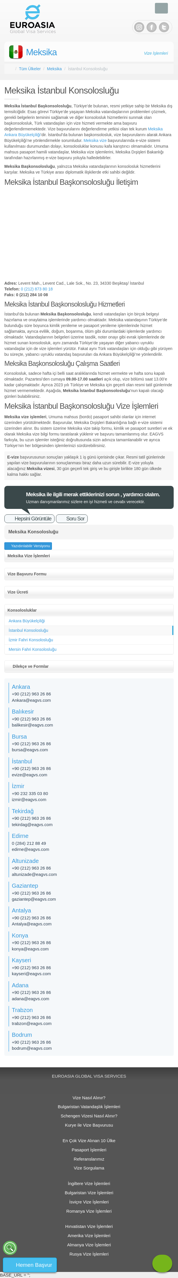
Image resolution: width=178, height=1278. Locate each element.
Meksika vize (95, 140)
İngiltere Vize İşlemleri (89, 1183)
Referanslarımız (89, 1159)
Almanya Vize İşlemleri (89, 1244)
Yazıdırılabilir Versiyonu (30, 546)
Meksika (41, 52)
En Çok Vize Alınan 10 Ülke (89, 1140)
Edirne (20, 836)
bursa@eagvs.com (30, 749)
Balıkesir (23, 711)
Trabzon (22, 1010)
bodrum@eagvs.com (32, 1048)
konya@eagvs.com (30, 948)
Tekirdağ (23, 811)
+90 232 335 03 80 (30, 793)
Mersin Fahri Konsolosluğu (33, 649)
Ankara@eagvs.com (31, 700)
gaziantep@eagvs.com (34, 899)
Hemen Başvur (34, 1265)
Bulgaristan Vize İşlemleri (89, 1192)
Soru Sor (75, 519)
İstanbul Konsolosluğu (28, 630)
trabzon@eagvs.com (32, 1023)
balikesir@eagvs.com (32, 724)
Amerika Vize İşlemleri (89, 1235)
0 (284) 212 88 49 (29, 843)
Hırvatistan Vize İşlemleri (89, 1226)
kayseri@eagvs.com (31, 973)
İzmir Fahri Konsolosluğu (31, 640)
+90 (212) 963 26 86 (31, 693)
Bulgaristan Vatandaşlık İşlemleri (89, 1106)
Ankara (21, 687)
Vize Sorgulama (89, 1167)
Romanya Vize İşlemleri (89, 1211)
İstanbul (22, 761)
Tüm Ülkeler (30, 68)
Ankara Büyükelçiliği (27, 621)
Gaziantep (25, 886)
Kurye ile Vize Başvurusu (89, 1125)
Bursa (19, 736)
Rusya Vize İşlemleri (89, 1254)
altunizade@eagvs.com (34, 874)
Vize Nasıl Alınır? (89, 1097)
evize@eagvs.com (29, 774)
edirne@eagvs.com (30, 849)
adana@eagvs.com (30, 998)
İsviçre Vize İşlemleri (88, 1201)
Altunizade (25, 861)
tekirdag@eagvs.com (32, 824)
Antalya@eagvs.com (32, 923)
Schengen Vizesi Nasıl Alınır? (89, 1115)
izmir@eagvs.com (29, 799)
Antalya (21, 910)
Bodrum (22, 1035)
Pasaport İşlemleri (89, 1149)
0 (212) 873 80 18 (37, 289)
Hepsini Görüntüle (33, 519)
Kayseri (21, 960)
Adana (20, 985)
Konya (20, 935)
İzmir (18, 786)
